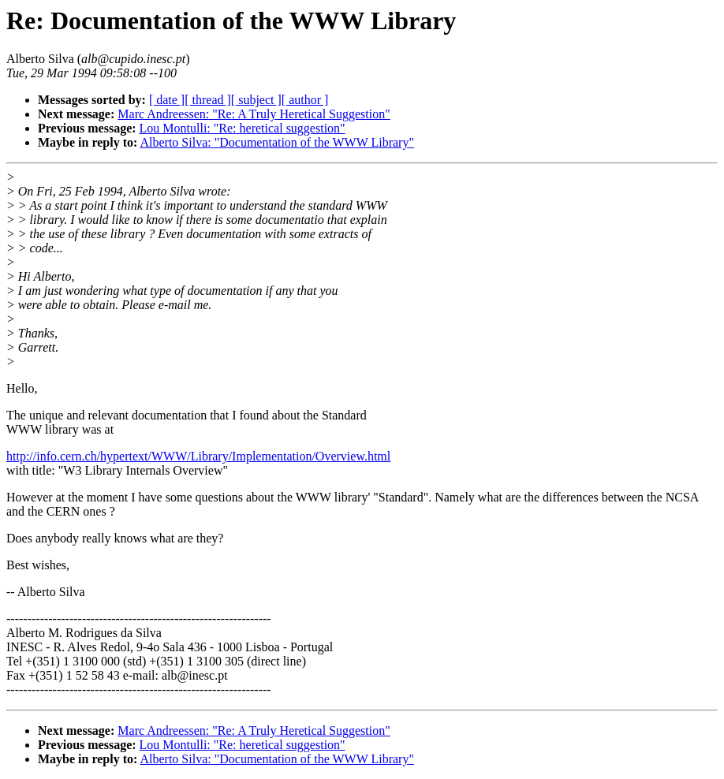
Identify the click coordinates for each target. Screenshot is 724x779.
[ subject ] (256, 99)
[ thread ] (208, 99)
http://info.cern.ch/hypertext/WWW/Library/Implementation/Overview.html (198, 456)
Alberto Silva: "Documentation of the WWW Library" (277, 142)
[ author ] (305, 99)
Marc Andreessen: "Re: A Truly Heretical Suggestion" (254, 114)
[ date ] (167, 99)
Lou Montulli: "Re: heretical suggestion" (242, 128)
